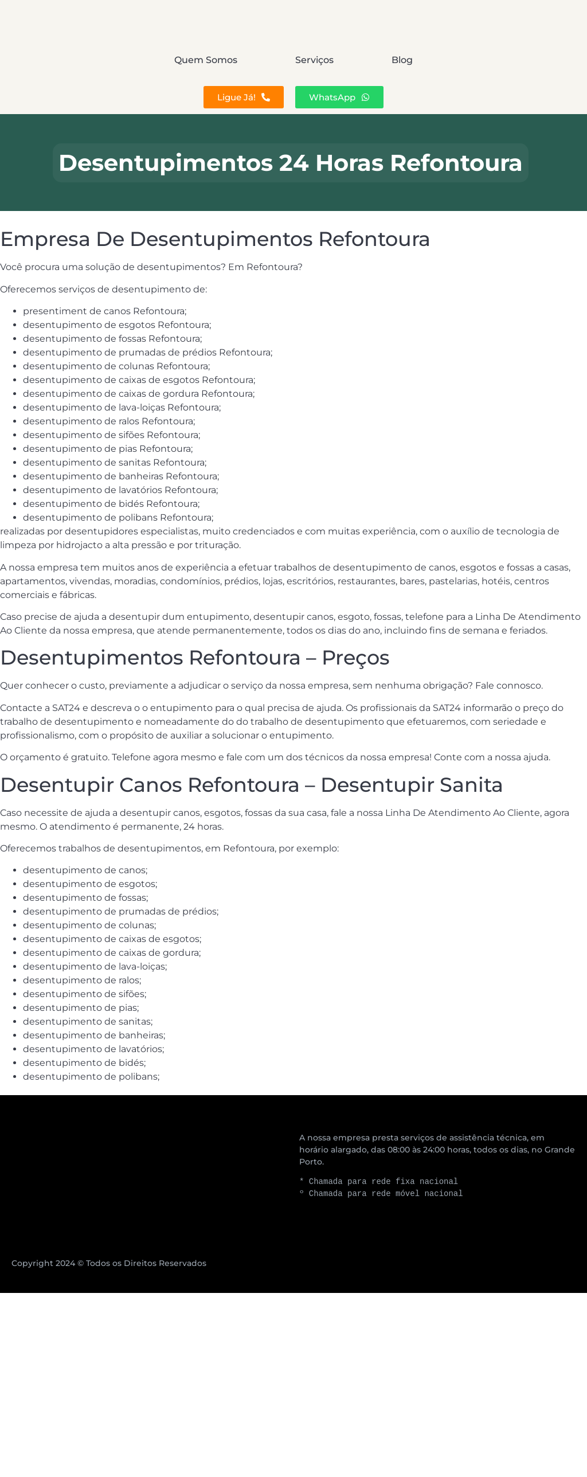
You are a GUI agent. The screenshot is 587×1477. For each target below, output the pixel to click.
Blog (499, 59)
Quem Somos (108, 59)
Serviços (314, 59)
